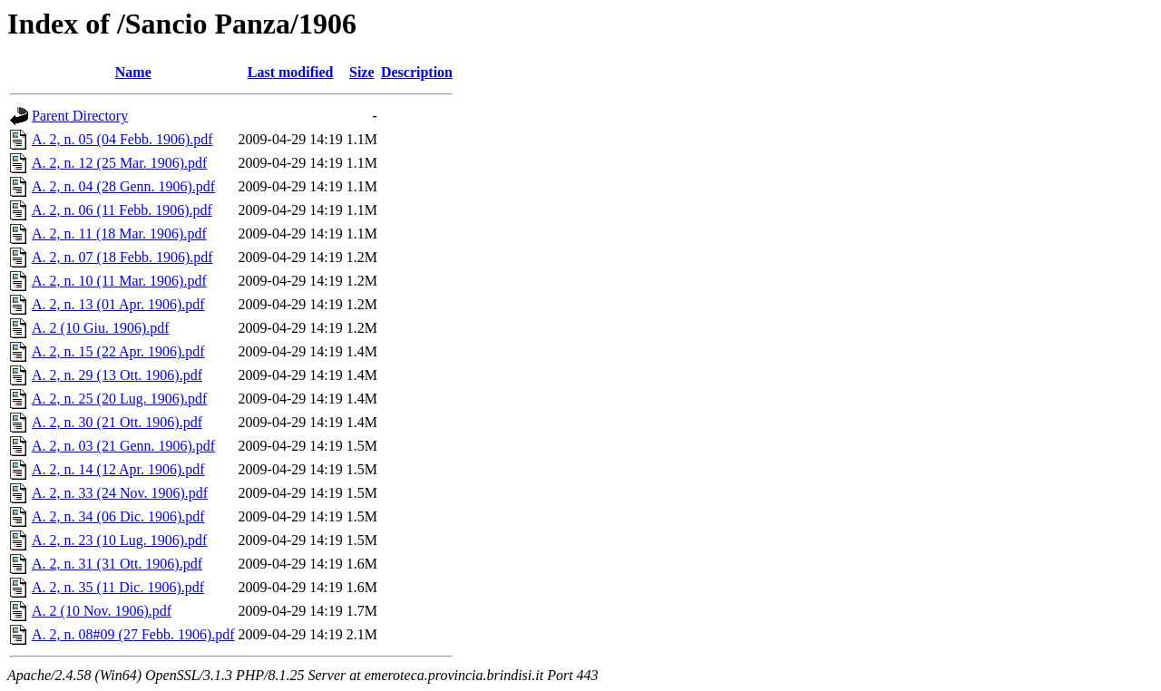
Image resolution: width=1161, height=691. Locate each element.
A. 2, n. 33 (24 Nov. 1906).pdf (120, 493)
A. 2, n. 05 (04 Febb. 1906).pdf (122, 139)
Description (417, 72)
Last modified (291, 72)
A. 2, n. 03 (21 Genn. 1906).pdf (123, 445)
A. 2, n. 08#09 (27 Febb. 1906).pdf (133, 634)
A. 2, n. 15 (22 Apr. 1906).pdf (118, 351)
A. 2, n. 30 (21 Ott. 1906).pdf (117, 422)
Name (133, 72)
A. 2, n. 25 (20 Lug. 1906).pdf (119, 398)
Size (362, 72)
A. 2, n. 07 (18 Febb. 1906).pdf (122, 257)
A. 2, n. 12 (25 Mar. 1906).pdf (119, 162)
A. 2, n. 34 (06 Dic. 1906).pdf (118, 516)
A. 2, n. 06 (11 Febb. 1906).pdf (122, 210)
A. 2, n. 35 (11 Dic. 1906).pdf (118, 587)
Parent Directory (80, 115)
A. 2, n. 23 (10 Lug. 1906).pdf (119, 540)
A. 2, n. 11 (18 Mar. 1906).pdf (119, 233)
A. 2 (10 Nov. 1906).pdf (101, 610)
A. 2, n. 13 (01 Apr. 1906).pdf (118, 304)
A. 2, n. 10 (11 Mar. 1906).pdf (119, 280)
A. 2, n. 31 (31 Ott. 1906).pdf (117, 563)
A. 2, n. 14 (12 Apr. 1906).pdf (118, 469)
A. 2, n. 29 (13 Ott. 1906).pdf (117, 375)
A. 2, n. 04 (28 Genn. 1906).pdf (123, 186)
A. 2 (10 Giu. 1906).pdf (101, 328)
